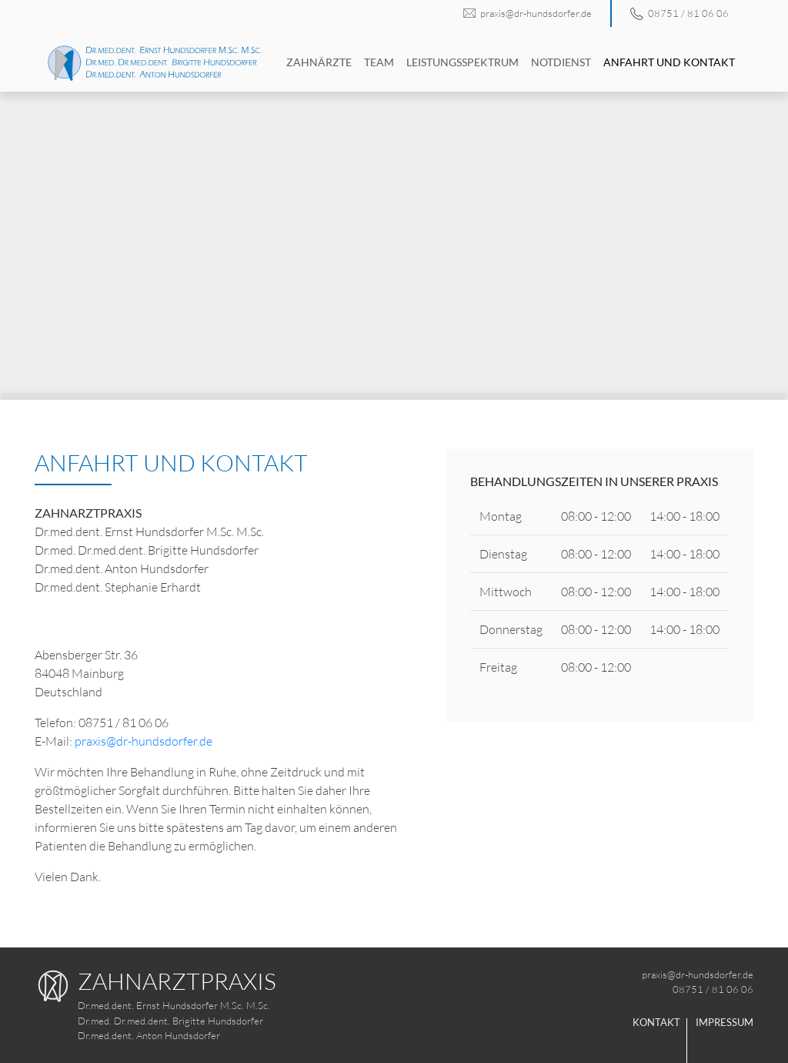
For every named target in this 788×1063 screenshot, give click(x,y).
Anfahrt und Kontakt (669, 62)
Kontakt (656, 1022)
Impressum (724, 1022)
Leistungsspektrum (462, 62)
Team (379, 62)
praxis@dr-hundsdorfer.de (527, 13)
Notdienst (561, 62)
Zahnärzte (319, 62)
